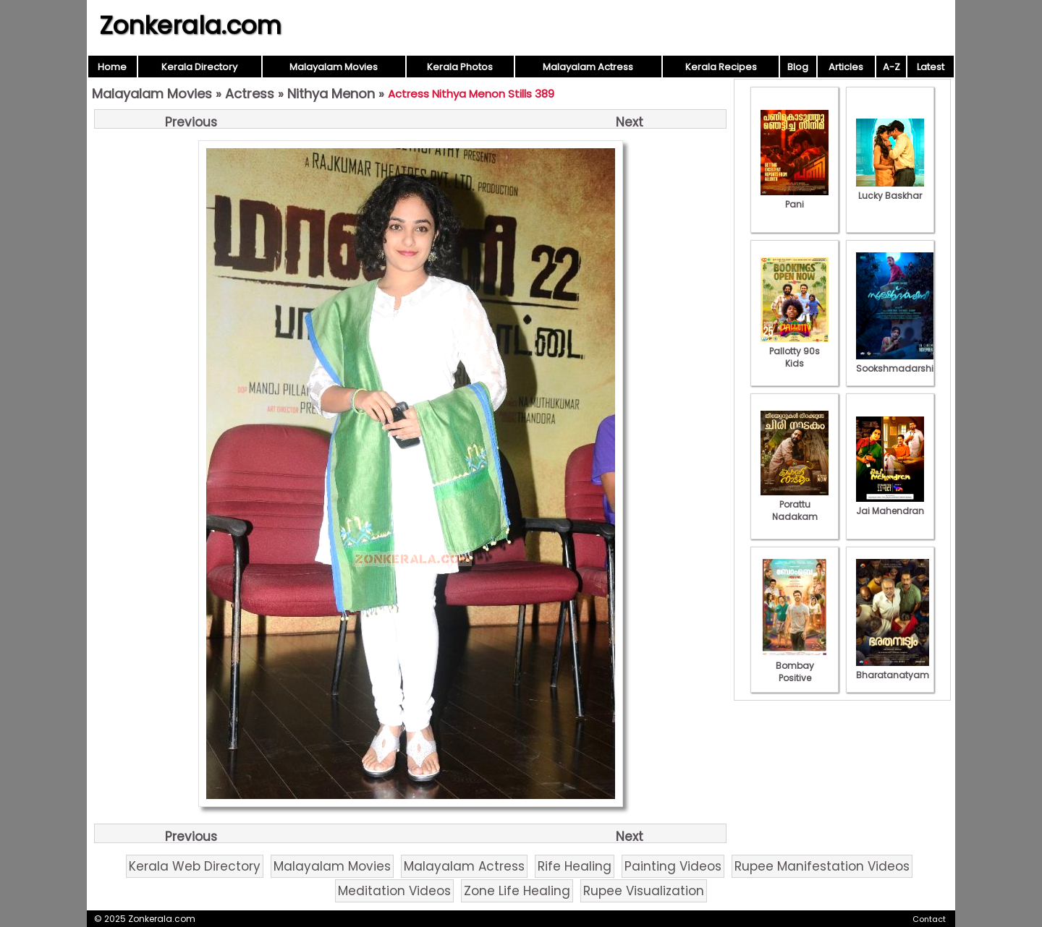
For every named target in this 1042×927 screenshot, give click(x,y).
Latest (930, 67)
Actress (249, 94)
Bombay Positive (795, 665)
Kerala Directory (199, 67)
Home (112, 67)
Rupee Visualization (643, 891)
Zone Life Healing (517, 891)
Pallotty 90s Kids (795, 351)
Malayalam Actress (588, 67)
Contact (929, 919)
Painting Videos (672, 866)
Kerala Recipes (721, 67)
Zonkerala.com (190, 25)
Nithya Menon (331, 94)
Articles (846, 67)
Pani (795, 198)
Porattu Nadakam (795, 504)
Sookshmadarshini (898, 362)
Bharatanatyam (892, 669)
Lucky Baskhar (890, 189)
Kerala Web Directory (194, 866)
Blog (797, 67)
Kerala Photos (460, 67)
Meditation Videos (394, 891)
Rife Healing (574, 866)
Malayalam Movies (333, 67)
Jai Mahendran (890, 504)
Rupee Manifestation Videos (822, 866)
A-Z (891, 67)
